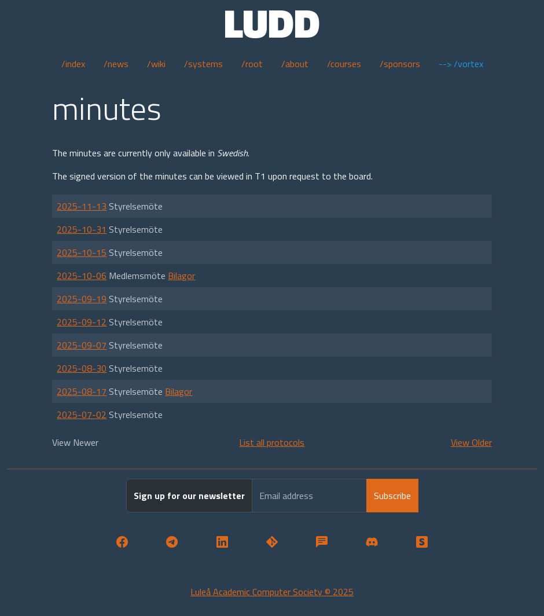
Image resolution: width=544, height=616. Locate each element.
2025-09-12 (81, 322)
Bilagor (181, 276)
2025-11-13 (81, 206)
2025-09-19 (81, 299)
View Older (471, 442)
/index (73, 64)
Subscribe (392, 496)
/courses (344, 64)
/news (116, 64)
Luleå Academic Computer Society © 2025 (272, 592)
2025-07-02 (81, 414)
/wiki (156, 64)
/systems (203, 64)
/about (294, 64)
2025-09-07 (81, 345)
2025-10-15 (81, 252)
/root (252, 64)
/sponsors (400, 64)
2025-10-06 (81, 276)
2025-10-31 (81, 229)
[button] (122, 542)
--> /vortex (461, 64)
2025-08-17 (81, 391)
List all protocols (271, 442)
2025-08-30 (81, 368)
